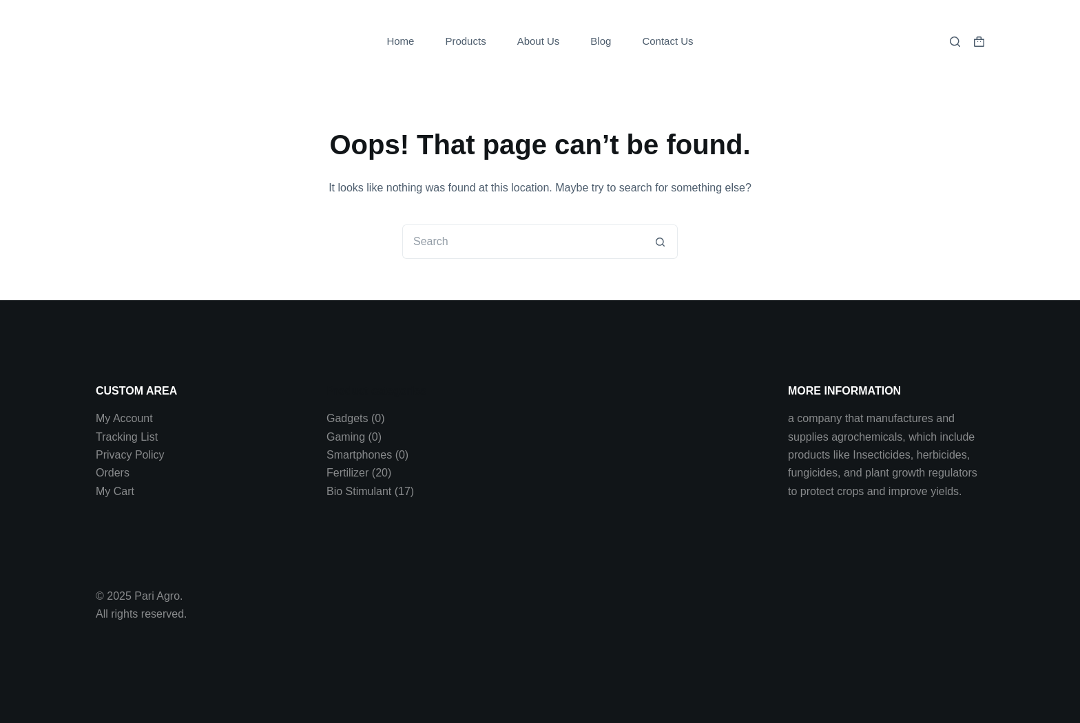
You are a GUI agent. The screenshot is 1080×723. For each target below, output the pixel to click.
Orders (112, 473)
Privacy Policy (130, 455)
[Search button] (660, 241)
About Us (538, 41)
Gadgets (347, 418)
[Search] (955, 41)
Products (465, 41)
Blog (600, 41)
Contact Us (667, 41)
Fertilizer (347, 473)
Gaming (345, 437)
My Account (124, 418)
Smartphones (359, 455)
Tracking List (127, 437)
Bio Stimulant (358, 491)
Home (400, 41)
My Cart (115, 491)
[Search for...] (522, 241)
